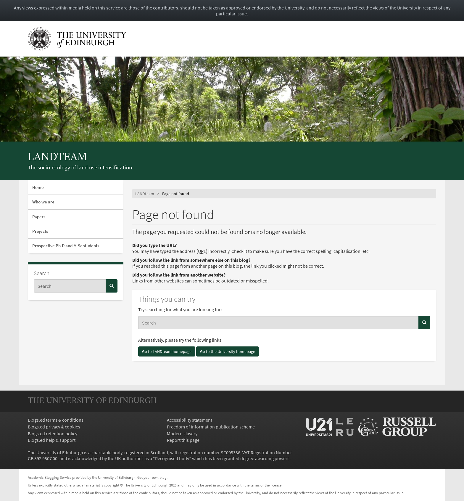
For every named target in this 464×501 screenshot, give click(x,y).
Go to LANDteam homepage (166, 351)
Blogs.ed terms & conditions (55, 420)
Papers (38, 216)
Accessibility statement (189, 420)
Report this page (183, 440)
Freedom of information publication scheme (211, 427)
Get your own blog (152, 477)
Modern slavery (182, 433)
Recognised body (172, 458)
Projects (40, 231)
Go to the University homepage (227, 351)
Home (38, 187)
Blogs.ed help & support (51, 440)
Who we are (43, 202)
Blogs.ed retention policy (52, 433)
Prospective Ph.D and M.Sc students (65, 245)
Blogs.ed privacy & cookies (54, 427)
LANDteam (57, 157)
